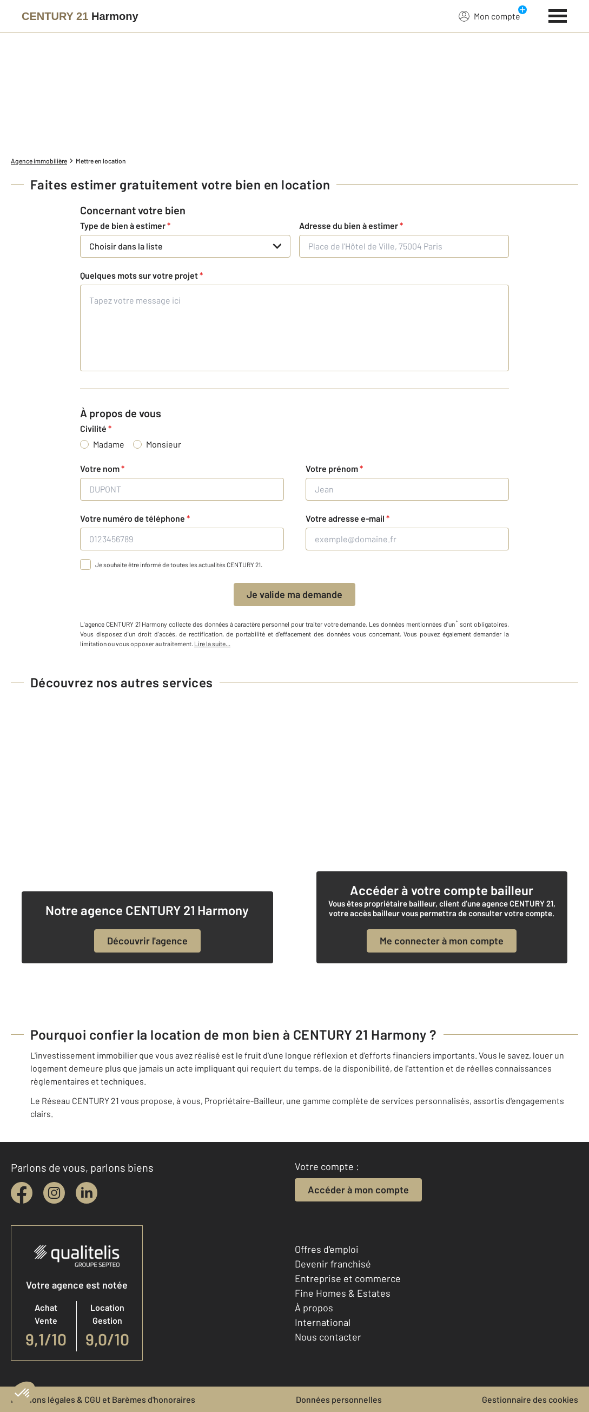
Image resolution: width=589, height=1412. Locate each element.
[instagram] (54, 1193)
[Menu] (557, 14)
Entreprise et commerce (348, 1278)
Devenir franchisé (333, 1264)
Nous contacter (328, 1337)
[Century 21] (80, 16)
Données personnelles (339, 1399)
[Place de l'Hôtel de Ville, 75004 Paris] (404, 246)
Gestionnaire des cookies (530, 1399)
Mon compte (489, 16)
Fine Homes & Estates (343, 1293)
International (322, 1322)
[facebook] (21, 1193)
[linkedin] (86, 1193)
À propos (314, 1308)
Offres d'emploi (327, 1249)
